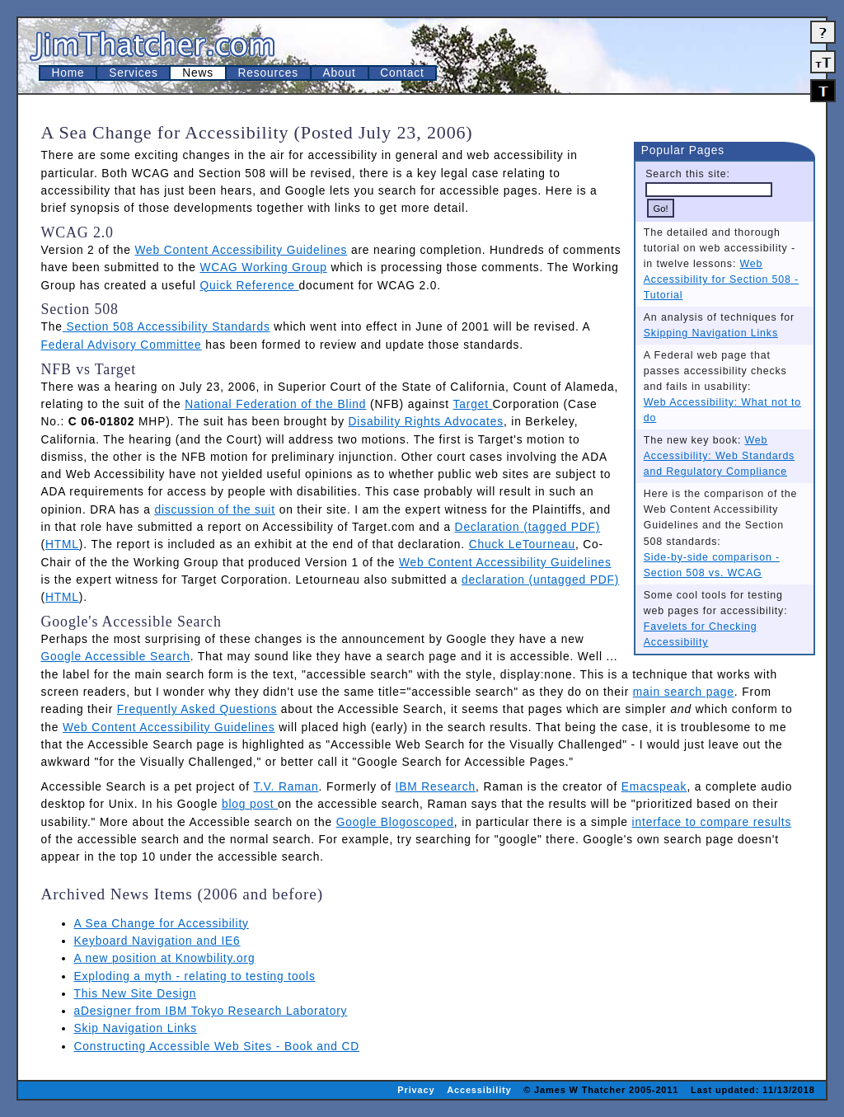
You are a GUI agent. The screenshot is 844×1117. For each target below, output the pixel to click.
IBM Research (436, 787)
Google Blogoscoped (395, 822)
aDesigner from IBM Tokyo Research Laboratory (211, 1011)
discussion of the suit (214, 510)
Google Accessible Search (115, 656)
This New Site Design (135, 994)
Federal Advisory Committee (121, 345)
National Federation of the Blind (275, 404)
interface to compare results (712, 822)
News (197, 73)
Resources (268, 73)
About (339, 73)
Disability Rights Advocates (426, 421)
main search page (683, 692)
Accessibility (479, 1090)
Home (68, 73)
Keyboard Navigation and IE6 (157, 941)
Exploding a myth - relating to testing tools (195, 976)
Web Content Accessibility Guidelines (241, 250)
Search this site (685, 174)
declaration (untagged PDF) (540, 580)
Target (472, 404)
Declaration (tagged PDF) (528, 527)
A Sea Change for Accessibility (161, 924)
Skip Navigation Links (136, 1028)
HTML (62, 544)
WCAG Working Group (262, 267)
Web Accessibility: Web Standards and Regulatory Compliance (719, 455)
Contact (402, 73)
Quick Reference (248, 285)
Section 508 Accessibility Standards (166, 327)
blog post (250, 804)
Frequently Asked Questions (197, 709)
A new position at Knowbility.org (165, 958)
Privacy (415, 1090)
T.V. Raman (285, 787)
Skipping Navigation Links (711, 333)
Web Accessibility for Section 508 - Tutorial (721, 279)
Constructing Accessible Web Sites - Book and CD (217, 1046)
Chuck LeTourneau (522, 544)
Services (133, 73)
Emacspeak (654, 787)
